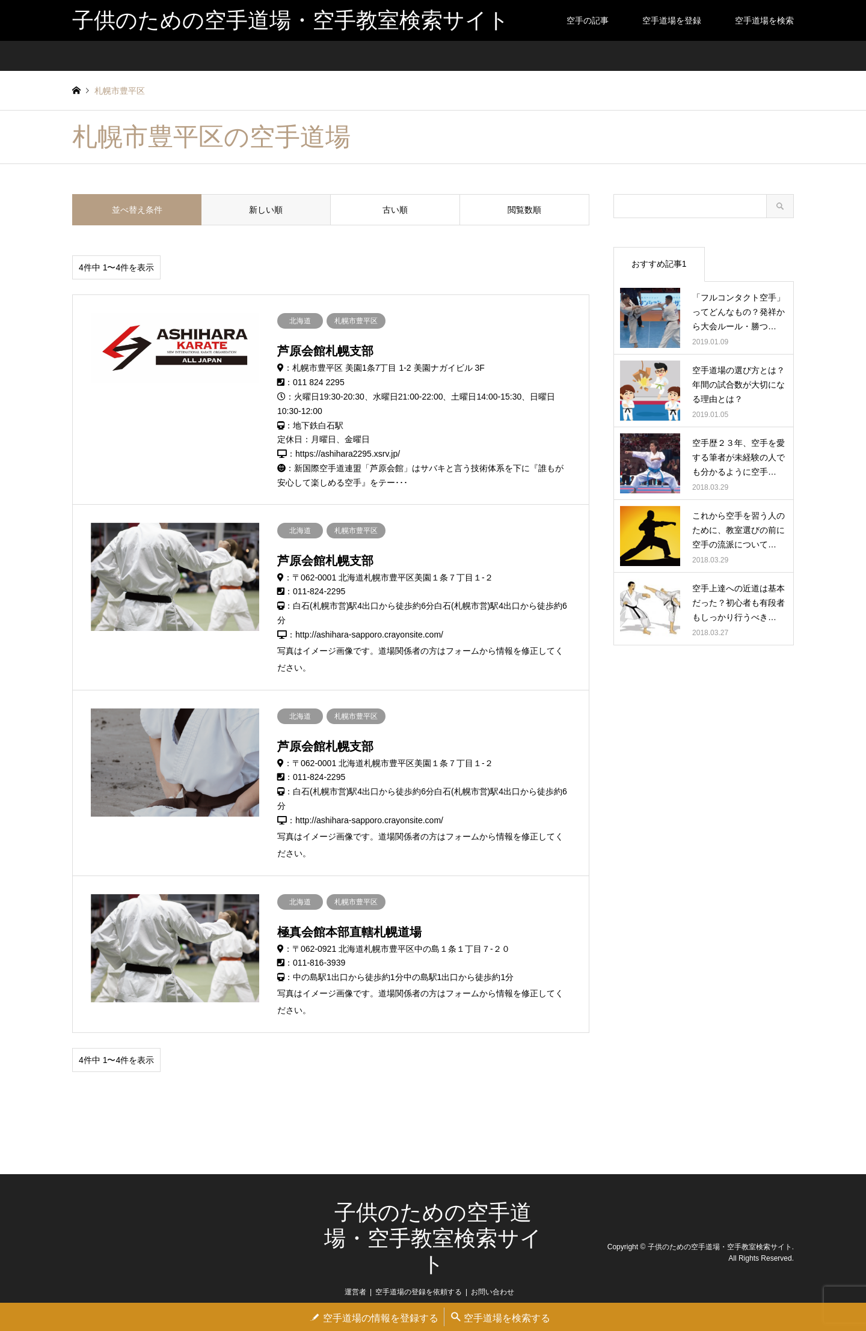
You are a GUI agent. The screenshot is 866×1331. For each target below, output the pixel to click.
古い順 (395, 210)
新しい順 (266, 210)
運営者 (355, 1292)
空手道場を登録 (671, 20)
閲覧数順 (524, 210)
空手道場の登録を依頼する (418, 1292)
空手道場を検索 (764, 20)
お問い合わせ (492, 1292)
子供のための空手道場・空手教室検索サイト (433, 1238)
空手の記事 (588, 20)
